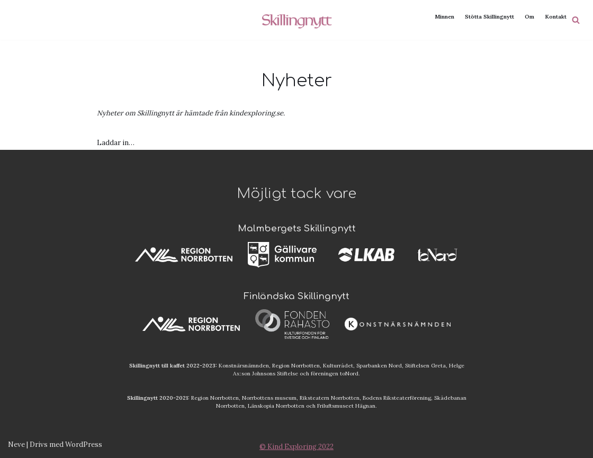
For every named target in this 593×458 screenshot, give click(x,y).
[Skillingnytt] (297, 20)
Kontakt (556, 16)
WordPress (83, 444)
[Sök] (576, 20)
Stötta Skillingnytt (489, 16)
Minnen (444, 16)
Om (529, 16)
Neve (16, 444)
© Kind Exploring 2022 (296, 446)
